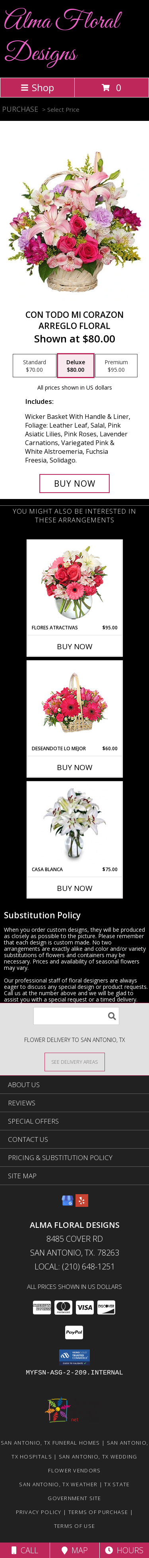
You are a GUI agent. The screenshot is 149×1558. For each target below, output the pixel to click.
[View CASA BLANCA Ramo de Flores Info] (74, 824)
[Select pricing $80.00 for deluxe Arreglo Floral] (75, 365)
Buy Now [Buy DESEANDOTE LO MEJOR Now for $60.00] (75, 767)
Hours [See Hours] (124, 1550)
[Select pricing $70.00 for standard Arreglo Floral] (34, 365)
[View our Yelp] (81, 1204)
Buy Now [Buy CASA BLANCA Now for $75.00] (75, 888)
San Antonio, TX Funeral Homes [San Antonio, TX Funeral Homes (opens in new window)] (50, 1442)
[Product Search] (76, 1016)
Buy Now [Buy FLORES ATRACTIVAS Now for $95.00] (75, 646)
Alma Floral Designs (61, 38)
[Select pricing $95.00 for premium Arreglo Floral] (116, 365)
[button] (74, 1357)
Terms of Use (74, 1525)
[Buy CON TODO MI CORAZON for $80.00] (74, 483)
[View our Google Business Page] (67, 1204)
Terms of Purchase (98, 1512)
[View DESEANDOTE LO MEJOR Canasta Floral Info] (74, 703)
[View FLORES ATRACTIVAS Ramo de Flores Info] (74, 582)
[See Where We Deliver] (75, 1061)
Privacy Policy (39, 1512)
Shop (37, 87)
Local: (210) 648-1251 (75, 1266)
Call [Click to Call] (25, 1550)
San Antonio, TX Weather (58, 1484)
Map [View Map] (75, 1550)
